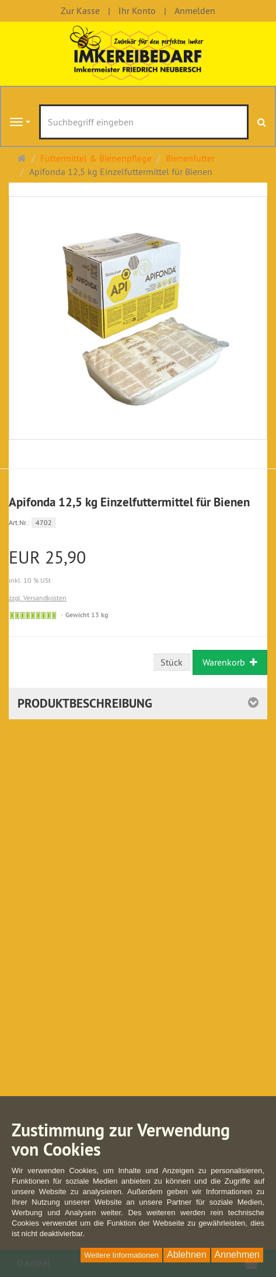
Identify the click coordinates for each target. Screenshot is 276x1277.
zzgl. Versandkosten (38, 597)
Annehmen (237, 1254)
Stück (171, 662)
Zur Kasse (80, 10)
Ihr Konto (137, 10)
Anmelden (194, 10)
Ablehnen (187, 1254)
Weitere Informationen (121, 1255)
